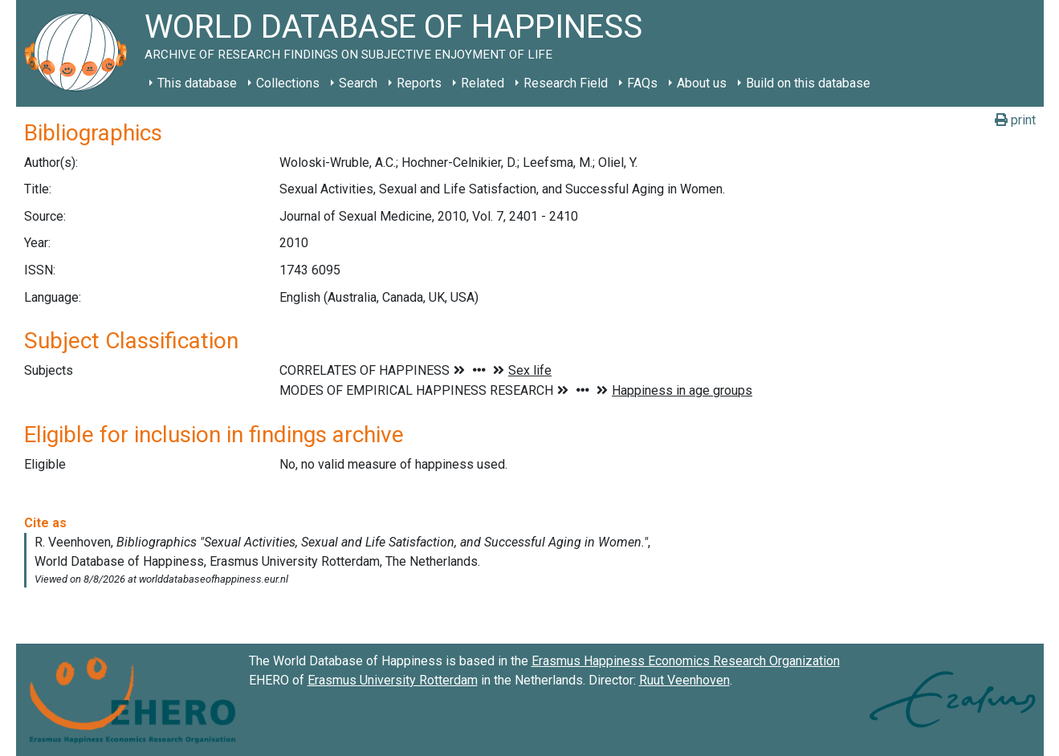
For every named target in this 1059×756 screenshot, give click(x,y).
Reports (419, 83)
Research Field (565, 83)
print (1015, 120)
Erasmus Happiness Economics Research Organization (686, 661)
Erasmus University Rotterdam (393, 680)
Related (482, 83)
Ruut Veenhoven (684, 680)
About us (702, 83)
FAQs (642, 83)
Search (358, 83)
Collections (288, 83)
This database (197, 83)
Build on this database (808, 83)
